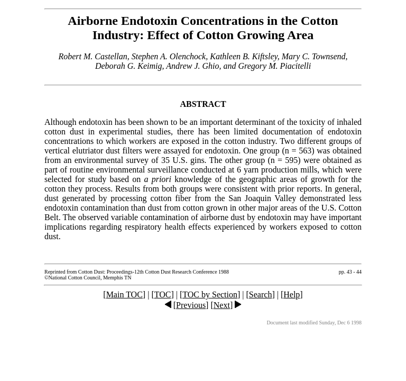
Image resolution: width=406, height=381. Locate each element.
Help (291, 294)
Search (260, 294)
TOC (162, 294)
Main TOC (124, 294)
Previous (191, 305)
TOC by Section (209, 294)
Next (222, 305)
